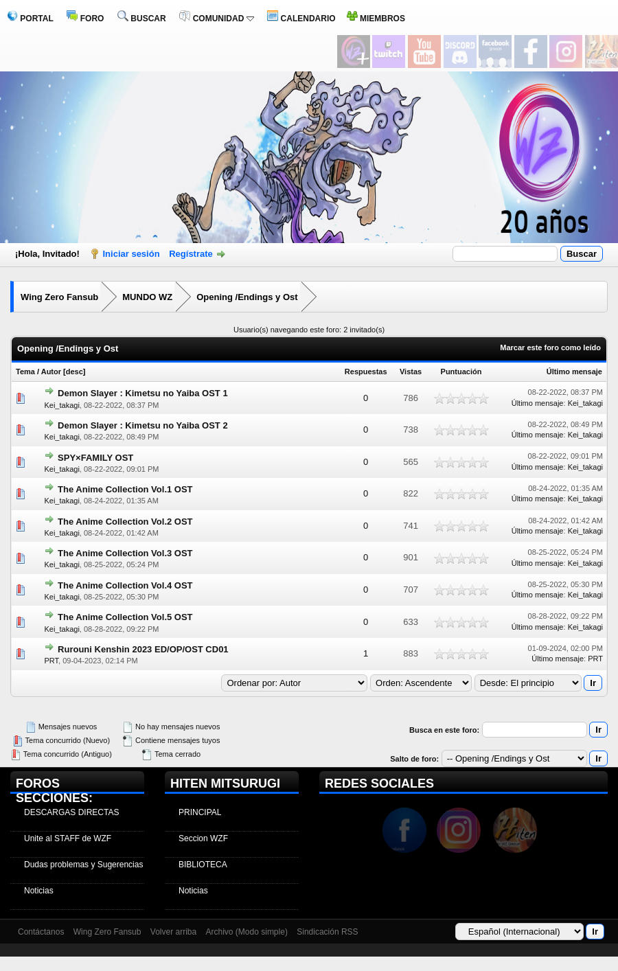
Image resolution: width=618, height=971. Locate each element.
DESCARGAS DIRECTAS (71, 812)
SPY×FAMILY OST (95, 458)
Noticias (39, 890)
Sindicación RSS (327, 932)
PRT (51, 660)
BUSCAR (141, 18)
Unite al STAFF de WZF (67, 838)
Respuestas (366, 371)
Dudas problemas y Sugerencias (83, 864)
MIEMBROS (376, 18)
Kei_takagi (61, 405)
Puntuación (461, 371)
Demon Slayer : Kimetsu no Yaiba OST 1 (143, 393)
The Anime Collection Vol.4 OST (125, 585)
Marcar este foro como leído (550, 347)
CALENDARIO (301, 18)
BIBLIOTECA (203, 864)
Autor (51, 371)
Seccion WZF (203, 838)
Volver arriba (173, 932)
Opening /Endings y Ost (246, 297)
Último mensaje (574, 371)
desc (74, 371)
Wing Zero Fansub (59, 297)
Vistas (411, 371)
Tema (25, 371)
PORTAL (30, 18)
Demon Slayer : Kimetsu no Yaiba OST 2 (143, 425)
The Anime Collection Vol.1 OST (125, 489)
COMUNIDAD (216, 18)
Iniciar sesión (131, 254)
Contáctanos (41, 932)
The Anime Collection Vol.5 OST (125, 617)
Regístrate (191, 254)
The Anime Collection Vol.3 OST (125, 553)
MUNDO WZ (147, 297)
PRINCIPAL (200, 812)
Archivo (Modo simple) (247, 932)
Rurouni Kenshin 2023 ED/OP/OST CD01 (143, 649)
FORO (85, 18)
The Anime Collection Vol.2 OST (125, 521)
